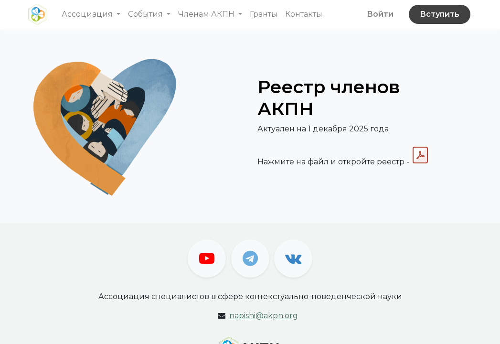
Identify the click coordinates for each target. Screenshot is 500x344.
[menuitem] (263, 14)
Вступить (439, 14)
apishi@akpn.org (263, 315)
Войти (380, 14)
